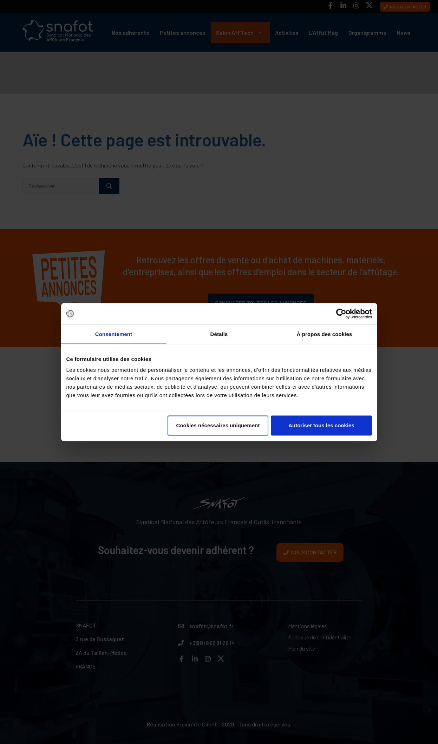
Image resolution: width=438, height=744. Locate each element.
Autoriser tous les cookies (321, 425)
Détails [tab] (219, 334)
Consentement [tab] (113, 334)
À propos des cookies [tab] (324, 334)
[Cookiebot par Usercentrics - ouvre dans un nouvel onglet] (341, 313)
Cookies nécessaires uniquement (218, 425)
